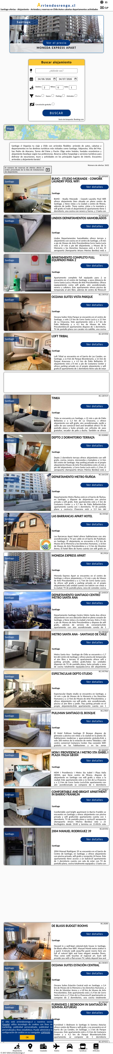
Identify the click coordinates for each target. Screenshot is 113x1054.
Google (6, 1024)
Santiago (9, 181)
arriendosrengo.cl (56, 5)
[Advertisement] (56, 894)
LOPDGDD (45, 1032)
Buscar (56, 113)
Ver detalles (94, 187)
